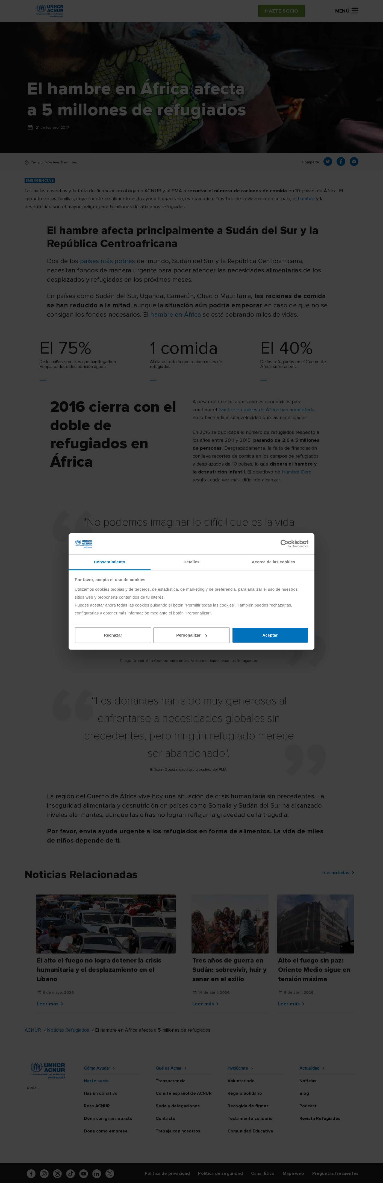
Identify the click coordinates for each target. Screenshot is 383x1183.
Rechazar (113, 635)
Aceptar (270, 635)
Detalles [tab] (191, 562)
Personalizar (191, 635)
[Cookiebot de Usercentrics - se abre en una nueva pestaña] (284, 544)
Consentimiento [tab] (109, 562)
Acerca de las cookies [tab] (273, 562)
